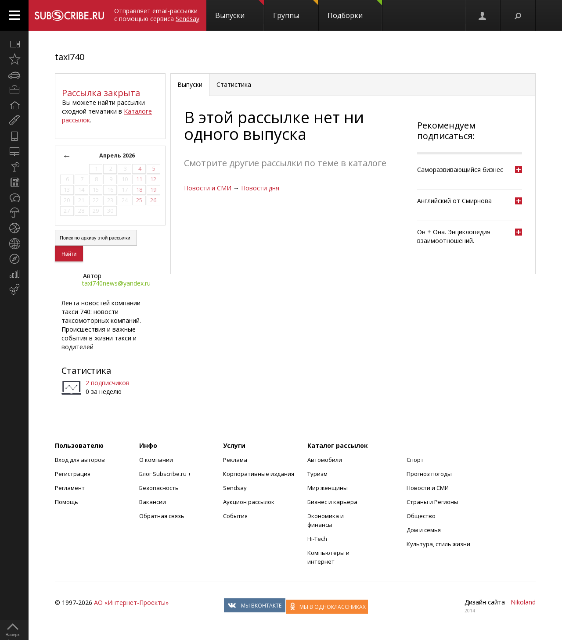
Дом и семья (424, 530)
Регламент (70, 488)
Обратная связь (161, 516)
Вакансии (152, 502)
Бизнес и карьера (332, 502)
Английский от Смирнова (454, 201)
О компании (156, 460)
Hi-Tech (317, 539)
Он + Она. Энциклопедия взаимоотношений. (453, 236)
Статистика (86, 370)
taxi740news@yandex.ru (116, 283)
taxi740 (69, 57)
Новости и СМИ (207, 188)
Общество (421, 516)
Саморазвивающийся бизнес (460, 169)
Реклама (235, 460)
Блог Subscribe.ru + (165, 474)
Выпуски (239, 10)
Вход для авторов (80, 460)
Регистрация (72, 474)
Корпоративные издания (258, 474)
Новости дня (260, 188)
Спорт (415, 460)
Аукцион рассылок (248, 502)
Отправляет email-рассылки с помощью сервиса (156, 15)
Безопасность (159, 488)
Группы (295, 10)
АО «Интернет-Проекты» (131, 602)
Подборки (355, 10)
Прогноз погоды (429, 474)
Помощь (66, 502)
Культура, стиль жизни (438, 544)
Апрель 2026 (117, 155)
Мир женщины (327, 488)
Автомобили (324, 460)
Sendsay (235, 488)
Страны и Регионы (432, 502)
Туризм (317, 474)
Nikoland (523, 602)
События (235, 516)
